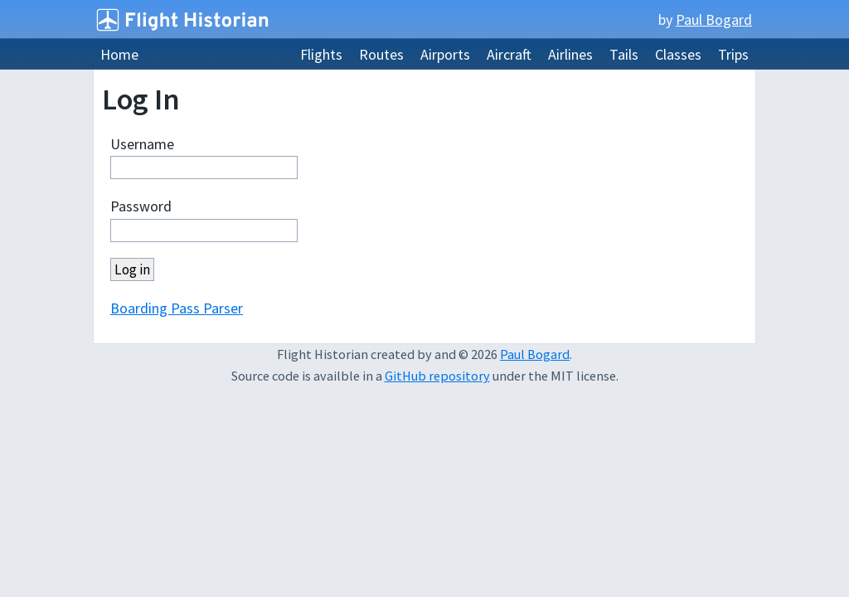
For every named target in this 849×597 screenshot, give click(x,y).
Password (141, 206)
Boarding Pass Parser (176, 308)
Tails (623, 54)
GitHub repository (437, 375)
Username (142, 143)
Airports (445, 54)
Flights (321, 54)
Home (119, 54)
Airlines (570, 54)
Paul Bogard (714, 19)
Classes (678, 54)
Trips (733, 54)
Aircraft (509, 54)
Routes (381, 54)
